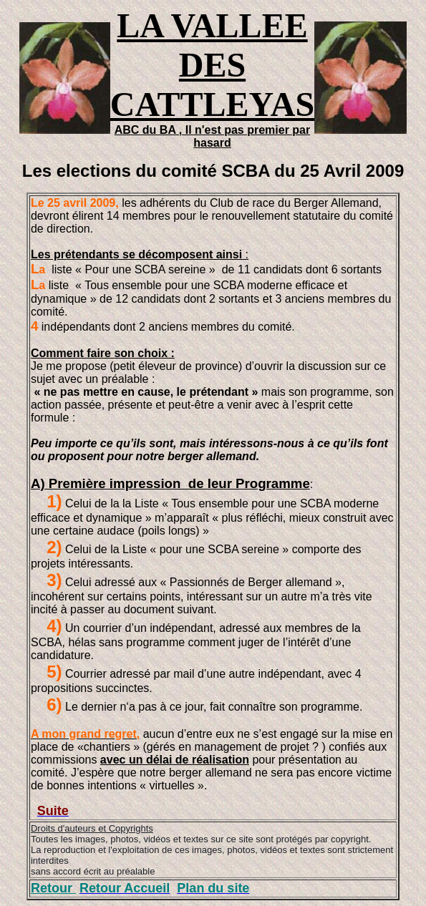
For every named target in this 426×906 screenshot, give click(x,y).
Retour (53, 888)
